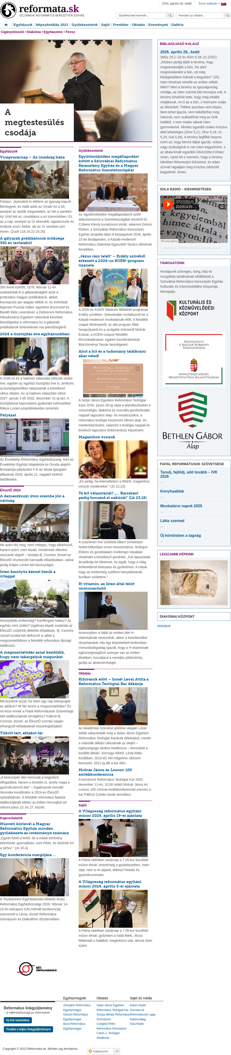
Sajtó (105, 25)
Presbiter (121, 25)
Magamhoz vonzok (97, 437)
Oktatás (138, 25)
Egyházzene (53, 32)
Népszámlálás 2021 (52, 25)
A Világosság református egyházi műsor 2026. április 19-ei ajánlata (110, 813)
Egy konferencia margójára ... (27, 855)
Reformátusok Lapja (143, 1014)
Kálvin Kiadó (138, 1005)
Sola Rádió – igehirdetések (185, 189)
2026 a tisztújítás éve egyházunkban (35, 334)
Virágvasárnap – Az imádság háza (32, 157)
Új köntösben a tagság (180, 535)
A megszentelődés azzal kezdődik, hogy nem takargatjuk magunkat (32, 654)
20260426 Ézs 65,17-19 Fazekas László (199, 248)
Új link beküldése (18, 1020)
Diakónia (34, 32)
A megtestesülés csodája (34, 122)
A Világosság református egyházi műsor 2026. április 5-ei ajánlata (110, 883)
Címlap (6, 23)
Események (158, 25)
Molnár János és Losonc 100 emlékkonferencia (105, 772)
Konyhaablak (172, 491)
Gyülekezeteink (85, 25)
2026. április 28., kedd (180, 52)
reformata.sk (169, 248)
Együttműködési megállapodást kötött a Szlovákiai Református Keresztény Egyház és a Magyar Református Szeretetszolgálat (109, 163)
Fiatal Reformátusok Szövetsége (192, 464)
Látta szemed (172, 521)
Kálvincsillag (138, 1019)
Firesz (70, 32)
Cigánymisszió (12, 32)
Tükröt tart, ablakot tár (21, 733)
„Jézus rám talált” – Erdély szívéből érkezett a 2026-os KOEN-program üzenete (112, 260)
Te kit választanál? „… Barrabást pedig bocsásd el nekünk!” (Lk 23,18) (113, 495)
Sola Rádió (137, 1023)
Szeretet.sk (137, 1010)
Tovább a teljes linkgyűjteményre (28, 1029)
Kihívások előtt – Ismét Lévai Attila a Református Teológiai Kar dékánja (114, 681)
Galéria (177, 25)
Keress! (227, 15)
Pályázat (8, 415)
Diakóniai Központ (177, 616)
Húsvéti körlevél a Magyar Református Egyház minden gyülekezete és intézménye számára (34, 828)
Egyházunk (23, 25)
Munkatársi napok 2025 (181, 506)
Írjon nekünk (208, 3)
